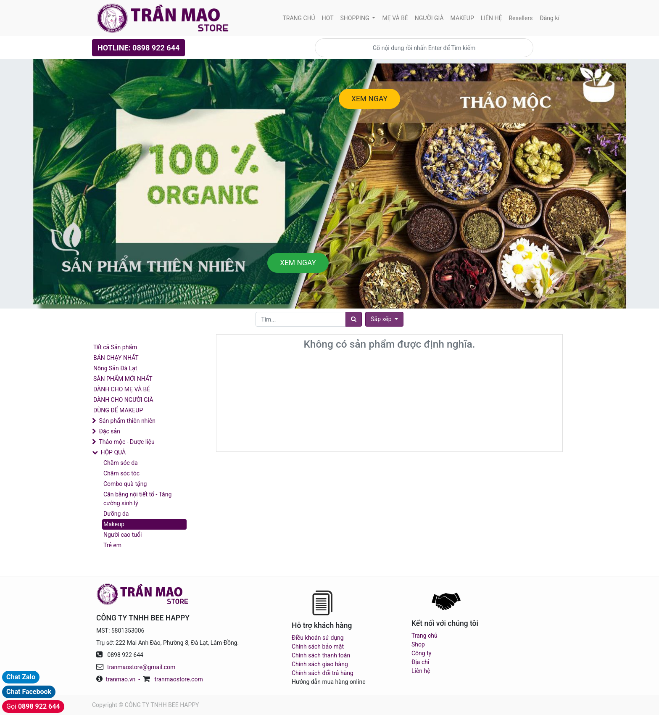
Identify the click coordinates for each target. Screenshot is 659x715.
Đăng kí (549, 18)
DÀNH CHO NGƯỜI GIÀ (123, 399)
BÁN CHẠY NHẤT (116, 357)
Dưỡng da (116, 513)
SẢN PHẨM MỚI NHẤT (123, 378)
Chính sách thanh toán (321, 655)
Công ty (421, 653)
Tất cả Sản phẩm (115, 347)
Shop (418, 644)
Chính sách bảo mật (318, 646)
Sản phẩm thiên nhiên (127, 420)
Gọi (33, 706)
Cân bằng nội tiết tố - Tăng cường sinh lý (137, 499)
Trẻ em (112, 545)
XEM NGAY (369, 99)
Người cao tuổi (122, 534)
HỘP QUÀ (113, 452)
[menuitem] (298, 18)
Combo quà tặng (125, 483)
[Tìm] (353, 319)
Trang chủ (424, 635)
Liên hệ (420, 671)
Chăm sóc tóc (121, 473)
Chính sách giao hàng (320, 664)
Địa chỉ (420, 662)
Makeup (113, 524)
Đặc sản (109, 431)
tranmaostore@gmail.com (141, 667)
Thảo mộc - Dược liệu (126, 441)
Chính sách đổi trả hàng (322, 673)
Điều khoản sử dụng (318, 637)
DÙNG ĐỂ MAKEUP (118, 410)
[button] (384, 319)
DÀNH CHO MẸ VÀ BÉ (121, 389)
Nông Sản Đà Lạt (115, 368)
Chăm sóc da (120, 462)
